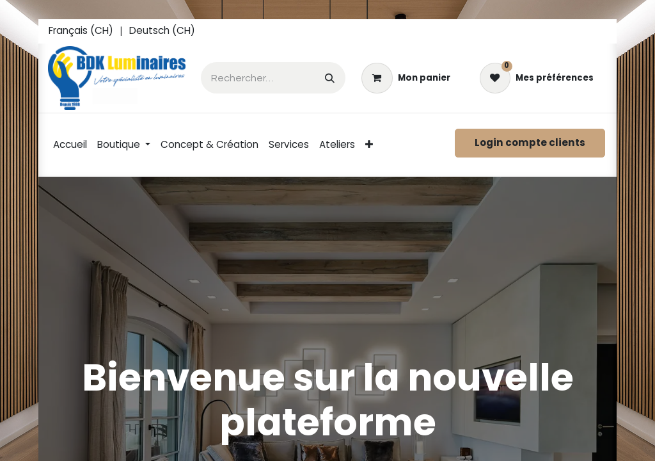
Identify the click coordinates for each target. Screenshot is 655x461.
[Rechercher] (329, 77)
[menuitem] (81, 31)
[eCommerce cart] (405, 78)
